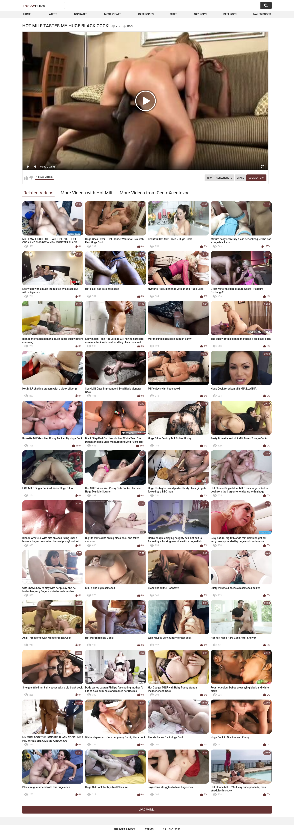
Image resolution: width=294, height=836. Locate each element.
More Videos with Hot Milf (86, 192)
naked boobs (262, 14)
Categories (146, 14)
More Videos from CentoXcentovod (155, 192)
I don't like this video (31, 178)
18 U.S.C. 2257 (171, 829)
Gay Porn (200, 14)
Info (209, 178)
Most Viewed (112, 14)
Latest (52, 14)
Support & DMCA (125, 829)
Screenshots (224, 178)
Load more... (147, 809)
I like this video (26, 178)
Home (27, 14)
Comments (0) (256, 178)
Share (240, 178)
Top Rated (80, 14)
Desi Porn (229, 14)
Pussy (34, 5)
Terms (149, 829)
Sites (173, 14)
